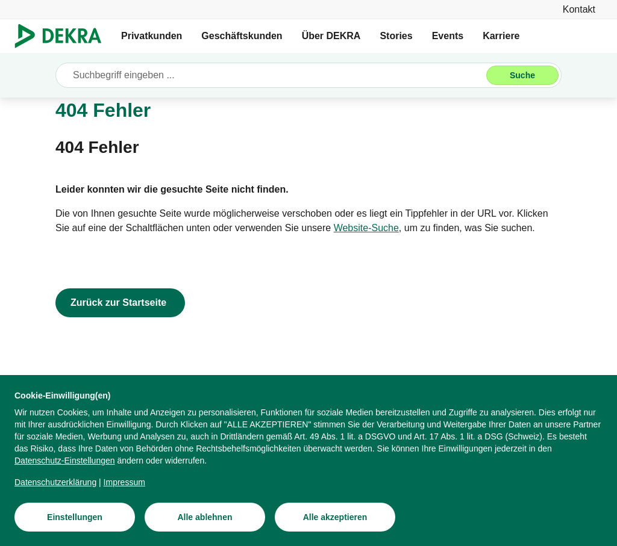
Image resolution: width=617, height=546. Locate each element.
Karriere (501, 36)
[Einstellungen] (74, 517)
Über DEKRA (331, 36)
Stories (396, 36)
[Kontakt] (579, 9)
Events (447, 36)
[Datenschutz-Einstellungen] (64, 460)
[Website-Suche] (366, 228)
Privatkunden (151, 36)
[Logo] (62, 36)
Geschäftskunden (241, 36)
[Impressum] (124, 482)
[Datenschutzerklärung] (55, 482)
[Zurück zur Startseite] (120, 302)
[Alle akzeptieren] (335, 517)
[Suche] (522, 75)
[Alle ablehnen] (205, 517)
